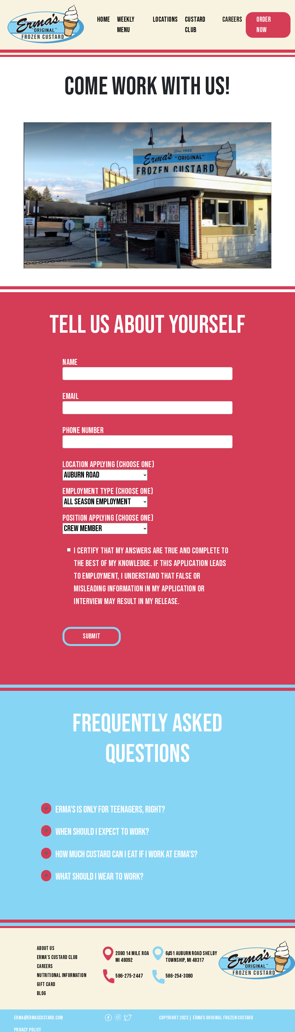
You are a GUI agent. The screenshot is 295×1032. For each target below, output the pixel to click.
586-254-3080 (179, 976)
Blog (41, 993)
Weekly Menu (125, 25)
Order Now (263, 25)
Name (70, 362)
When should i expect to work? (102, 832)
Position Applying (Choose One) (107, 518)
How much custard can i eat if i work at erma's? (126, 854)
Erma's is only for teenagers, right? (110, 809)
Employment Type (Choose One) (107, 491)
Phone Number (83, 430)
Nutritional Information (61, 975)
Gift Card (46, 984)
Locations (165, 19)
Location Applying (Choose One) (108, 465)
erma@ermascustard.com (38, 1018)
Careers (232, 19)
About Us (45, 948)
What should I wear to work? (99, 876)
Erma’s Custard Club (57, 957)
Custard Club (195, 25)
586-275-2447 (129, 976)
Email (70, 396)
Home (103, 19)
